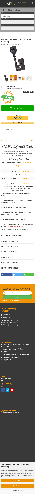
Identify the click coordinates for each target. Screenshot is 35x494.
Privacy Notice (8, 477)
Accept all (17, 480)
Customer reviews (9, 263)
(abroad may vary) (19, 88)
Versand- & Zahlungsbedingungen (12, 348)
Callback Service (7, 359)
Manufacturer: (6, 13)
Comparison (6, 257)
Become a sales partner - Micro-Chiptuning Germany (18, 354)
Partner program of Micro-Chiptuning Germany (16, 344)
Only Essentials (17, 486)
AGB (4, 356)
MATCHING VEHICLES (9, 268)
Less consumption (9, 246)
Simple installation (10, 241)
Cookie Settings (7, 361)
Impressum (6, 346)
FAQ (4, 353)
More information (17, 490)
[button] (29, 3)
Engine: (4, 25)
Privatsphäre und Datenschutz (11, 357)
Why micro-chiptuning (11, 236)
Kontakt (5, 351)
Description (6, 141)
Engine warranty (9, 252)
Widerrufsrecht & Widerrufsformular (13, 349)
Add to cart (15, 108)
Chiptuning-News (6, 378)
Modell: (4, 19)
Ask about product (8, 129)
